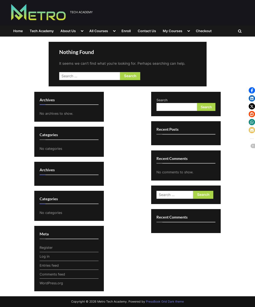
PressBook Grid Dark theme (165, 301)
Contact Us (147, 31)
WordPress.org (51, 283)
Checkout (204, 31)
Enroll (126, 31)
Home (18, 31)
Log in (44, 256)
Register (46, 247)
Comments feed (52, 274)
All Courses (98, 31)
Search (162, 100)
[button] (252, 90)
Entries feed (49, 265)
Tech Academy (42, 31)
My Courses (172, 31)
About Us (68, 31)
